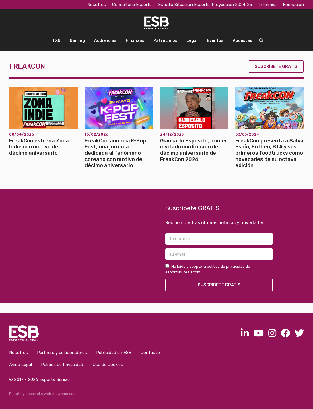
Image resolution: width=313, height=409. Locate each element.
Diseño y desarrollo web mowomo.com (43, 394)
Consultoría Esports (132, 4)
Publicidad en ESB (113, 352)
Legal (192, 40)
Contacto (150, 352)
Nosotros (96, 4)
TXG (56, 40)
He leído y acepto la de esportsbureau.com (207, 269)
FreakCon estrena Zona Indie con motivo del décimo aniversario (39, 147)
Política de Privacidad (62, 364)
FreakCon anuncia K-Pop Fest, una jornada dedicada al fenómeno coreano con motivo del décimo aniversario (115, 153)
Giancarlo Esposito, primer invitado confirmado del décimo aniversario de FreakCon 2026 (193, 150)
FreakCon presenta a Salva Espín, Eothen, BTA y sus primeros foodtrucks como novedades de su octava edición (269, 153)
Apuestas (242, 40)
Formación (293, 4)
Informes (267, 4)
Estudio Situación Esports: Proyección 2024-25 (205, 4)
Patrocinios (165, 40)
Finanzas (135, 40)
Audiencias (105, 40)
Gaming (77, 40)
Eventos (215, 40)
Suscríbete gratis (276, 66)
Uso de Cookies (107, 364)
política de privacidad (226, 266)
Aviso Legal (20, 364)
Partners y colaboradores (62, 352)
